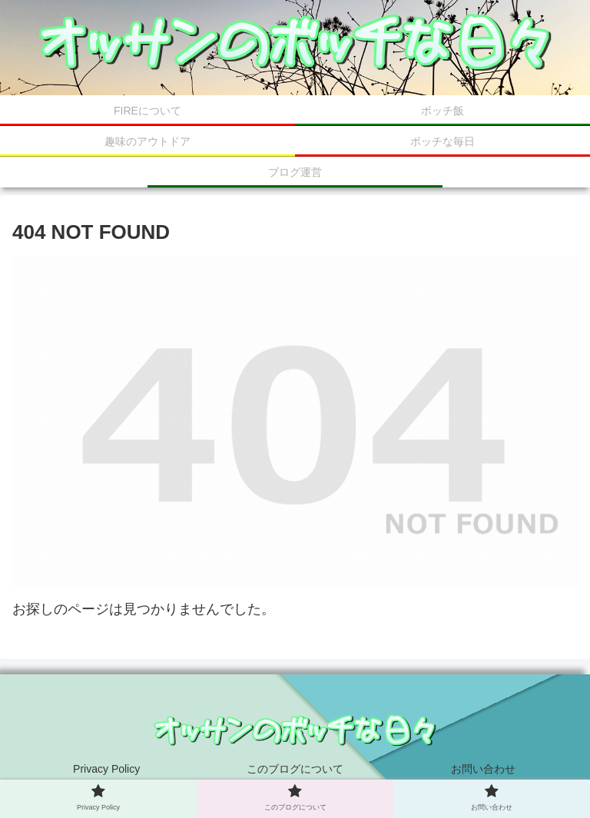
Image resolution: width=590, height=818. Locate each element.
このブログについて (295, 769)
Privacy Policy (106, 769)
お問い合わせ (483, 769)
